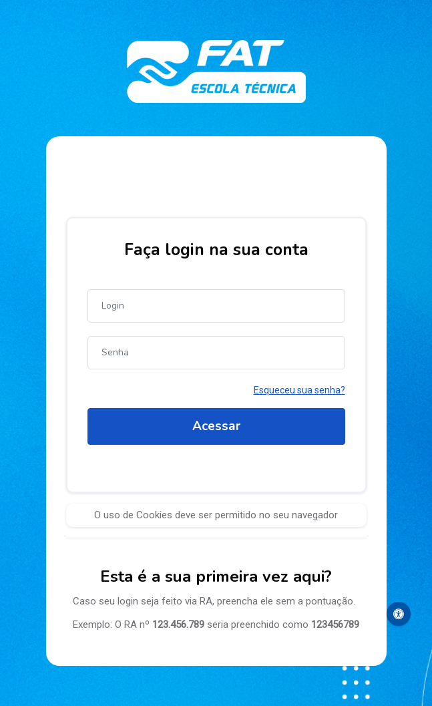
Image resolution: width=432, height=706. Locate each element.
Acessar (216, 426)
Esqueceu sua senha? (299, 390)
